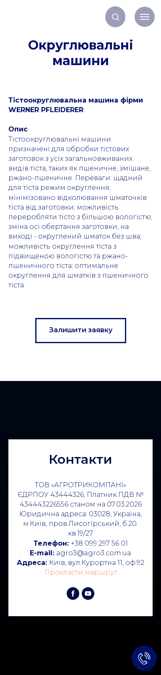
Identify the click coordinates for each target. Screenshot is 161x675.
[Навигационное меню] (144, 17)
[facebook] (73, 593)
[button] (115, 17)
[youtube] (88, 593)
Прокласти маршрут (80, 572)
